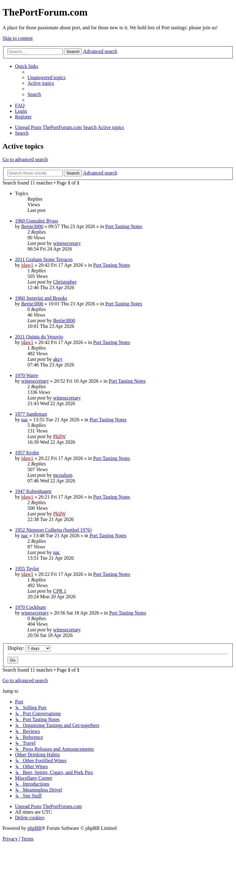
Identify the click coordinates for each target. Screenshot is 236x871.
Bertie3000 (32, 226)
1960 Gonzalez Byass (36, 220)
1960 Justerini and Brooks (41, 298)
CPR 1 (59, 591)
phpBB (34, 828)
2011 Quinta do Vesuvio (39, 336)
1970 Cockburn (30, 607)
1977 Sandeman (31, 414)
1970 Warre (26, 375)
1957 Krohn (27, 452)
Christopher (65, 282)
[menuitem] (46, 77)
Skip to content (17, 38)
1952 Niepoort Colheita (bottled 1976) (53, 530)
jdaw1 (27, 265)
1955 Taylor (27, 568)
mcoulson (62, 475)
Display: (29, 648)
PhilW (59, 436)
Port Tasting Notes (123, 226)
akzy (57, 359)
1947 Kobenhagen (33, 491)
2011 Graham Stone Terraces (44, 259)
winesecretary (67, 243)
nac (24, 419)
